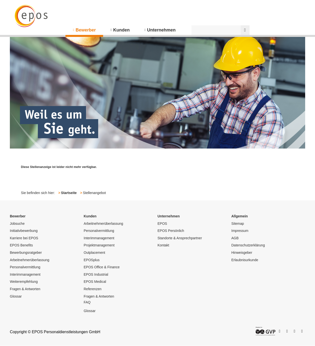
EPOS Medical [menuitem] (95, 282)
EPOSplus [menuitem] (92, 260)
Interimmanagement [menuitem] (25, 274)
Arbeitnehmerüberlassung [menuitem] (29, 260)
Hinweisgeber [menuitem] (241, 253)
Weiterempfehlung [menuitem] (24, 282)
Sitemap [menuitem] (237, 224)
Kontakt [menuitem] (163, 245)
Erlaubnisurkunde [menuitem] (244, 260)
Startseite (69, 193)
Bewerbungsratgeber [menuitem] (26, 253)
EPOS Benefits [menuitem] (21, 245)
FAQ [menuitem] (87, 302)
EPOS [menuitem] (162, 224)
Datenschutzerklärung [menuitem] (248, 245)
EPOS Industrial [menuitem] (96, 274)
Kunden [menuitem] (121, 30)
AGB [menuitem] (235, 238)
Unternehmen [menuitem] (161, 30)
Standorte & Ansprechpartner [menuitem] (180, 238)
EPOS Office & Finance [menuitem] (102, 267)
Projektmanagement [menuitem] (99, 245)
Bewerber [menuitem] (86, 30)
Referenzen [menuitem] (92, 289)
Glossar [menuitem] (16, 296)
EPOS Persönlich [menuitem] (171, 231)
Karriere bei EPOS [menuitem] (24, 238)
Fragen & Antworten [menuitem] (25, 289)
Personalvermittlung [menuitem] (25, 267)
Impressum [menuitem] (239, 231)
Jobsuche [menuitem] (17, 224)
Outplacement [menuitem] (94, 253)
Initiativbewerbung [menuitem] (24, 231)
